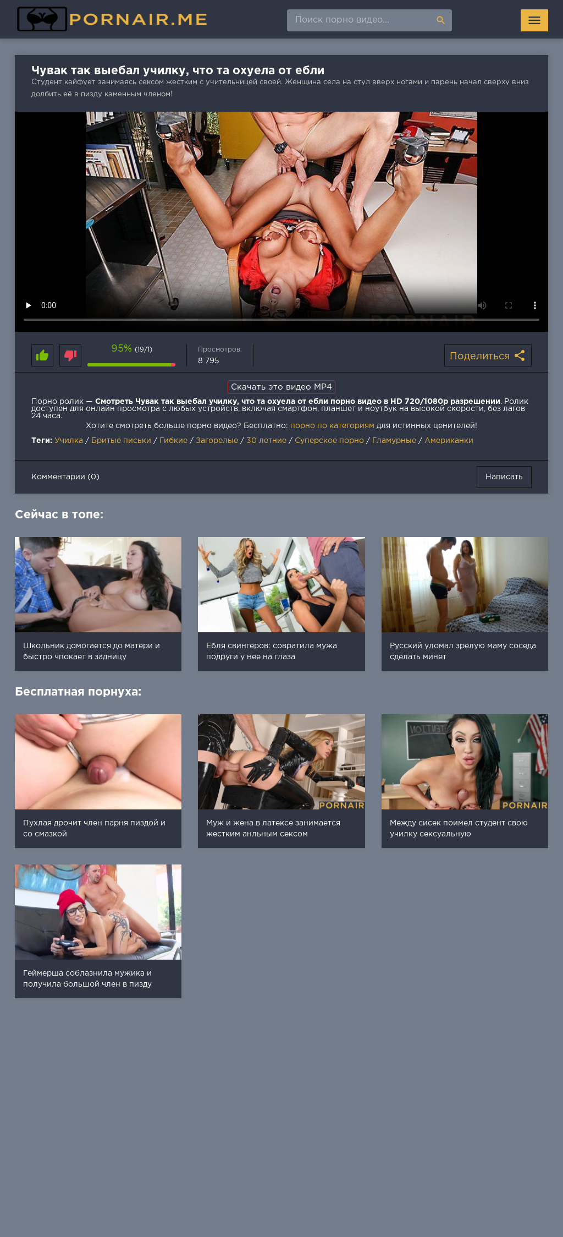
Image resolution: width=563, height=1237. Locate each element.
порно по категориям (332, 426)
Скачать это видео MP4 (281, 387)
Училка (68, 440)
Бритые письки (121, 440)
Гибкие (173, 440)
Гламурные (394, 440)
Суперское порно (329, 440)
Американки (448, 440)
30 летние (266, 440)
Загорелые (217, 440)
